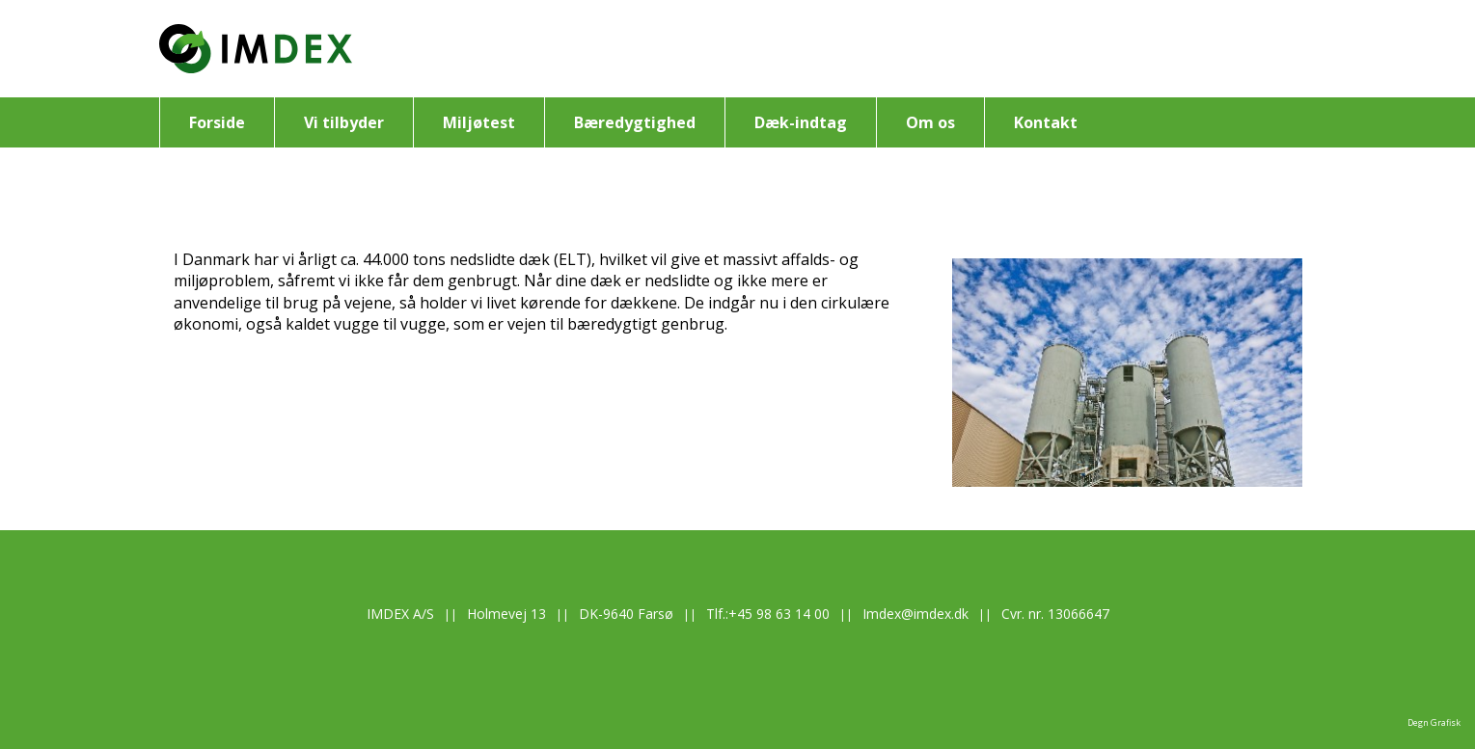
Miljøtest (479, 122)
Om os (930, 122)
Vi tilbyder (344, 122)
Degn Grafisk (1434, 722)
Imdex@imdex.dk (915, 613)
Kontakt (1046, 122)
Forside (217, 122)
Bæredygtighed (635, 122)
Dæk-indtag (800, 122)
